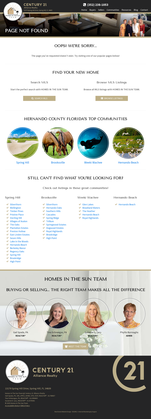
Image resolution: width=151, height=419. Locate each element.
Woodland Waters (91, 207)
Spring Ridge (52, 217)
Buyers (92, 9)
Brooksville (58, 162)
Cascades (51, 214)
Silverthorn (15, 204)
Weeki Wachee (93, 162)
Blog (136, 9)
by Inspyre (93, 412)
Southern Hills (53, 211)
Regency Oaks (17, 251)
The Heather (88, 211)
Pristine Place (17, 214)
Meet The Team (75, 346)
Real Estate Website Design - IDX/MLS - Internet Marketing (72, 412)
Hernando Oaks (54, 207)
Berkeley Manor (18, 248)
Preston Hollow (17, 231)
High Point (15, 261)
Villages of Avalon (18, 221)
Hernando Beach (128, 162)
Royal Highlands (54, 231)
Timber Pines (16, 211)
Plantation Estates (19, 227)
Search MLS (39, 98)
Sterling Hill (16, 217)
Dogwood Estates (55, 227)
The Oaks (14, 224)
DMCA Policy (25, 406)
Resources (126, 9)
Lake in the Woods (19, 241)
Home (84, 9)
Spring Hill (22, 162)
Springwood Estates (56, 224)
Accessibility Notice (12, 406)
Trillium (50, 221)
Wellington (15, 207)
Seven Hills (15, 238)
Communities (113, 9)
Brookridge (15, 258)
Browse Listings (112, 98)
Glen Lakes (87, 204)
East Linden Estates (20, 234)
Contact (144, 9)
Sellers (101, 9)
